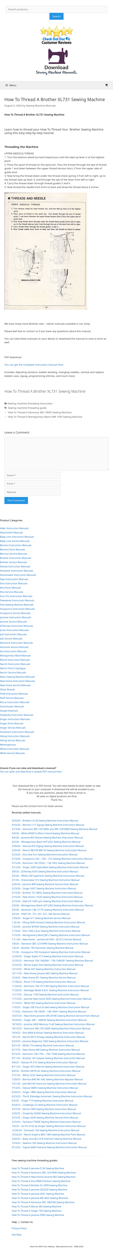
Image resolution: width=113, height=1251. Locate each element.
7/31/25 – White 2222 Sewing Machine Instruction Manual (43, 1075)
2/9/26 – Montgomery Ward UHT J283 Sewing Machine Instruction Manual (52, 905)
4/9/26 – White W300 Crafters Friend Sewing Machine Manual (45, 833)
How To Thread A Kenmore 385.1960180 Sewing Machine (43, 1202)
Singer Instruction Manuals (15, 719)
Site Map (16, 1234)
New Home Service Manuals (15, 685)
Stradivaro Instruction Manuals (17, 732)
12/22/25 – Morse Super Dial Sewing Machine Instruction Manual (47, 964)
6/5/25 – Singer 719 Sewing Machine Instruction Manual (42, 1100)
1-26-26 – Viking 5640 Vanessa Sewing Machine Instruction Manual (48, 922)
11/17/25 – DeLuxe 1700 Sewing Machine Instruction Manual (45, 994)
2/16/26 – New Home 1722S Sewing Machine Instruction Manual (47, 897)
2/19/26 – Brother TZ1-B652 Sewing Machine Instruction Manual (47, 892)
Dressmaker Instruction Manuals (18, 575)
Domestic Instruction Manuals (16, 570)
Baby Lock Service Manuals (15, 541)
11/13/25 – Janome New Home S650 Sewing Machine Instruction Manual (51, 998)
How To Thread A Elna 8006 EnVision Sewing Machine (41, 1181)
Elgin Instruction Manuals (14, 579)
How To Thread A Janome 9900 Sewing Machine (38, 1215)
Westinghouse (8, 744)
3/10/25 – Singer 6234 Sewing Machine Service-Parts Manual (45, 1117)
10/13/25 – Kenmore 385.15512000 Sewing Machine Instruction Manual (51, 1028)
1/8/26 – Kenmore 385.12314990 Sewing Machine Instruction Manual (50, 943)
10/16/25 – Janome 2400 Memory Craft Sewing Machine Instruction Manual (53, 1024)
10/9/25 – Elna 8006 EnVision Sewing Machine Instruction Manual (48, 1032)
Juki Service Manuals (11, 638)
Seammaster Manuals (12, 706)
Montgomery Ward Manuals (15, 655)
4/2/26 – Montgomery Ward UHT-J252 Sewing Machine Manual (46, 841)
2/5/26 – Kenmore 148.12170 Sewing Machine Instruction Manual (48, 909)
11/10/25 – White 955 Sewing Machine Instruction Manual (43, 1003)
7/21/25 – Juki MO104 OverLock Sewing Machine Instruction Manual (49, 1083)
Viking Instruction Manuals (15, 736)
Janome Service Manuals (13, 621)
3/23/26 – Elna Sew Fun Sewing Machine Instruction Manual (44, 854)
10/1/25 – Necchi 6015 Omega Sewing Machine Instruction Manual (48, 1037)
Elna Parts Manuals (10, 587)
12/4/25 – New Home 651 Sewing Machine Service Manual (43, 977)
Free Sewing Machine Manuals (16, 604)
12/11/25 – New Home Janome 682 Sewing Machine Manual (44, 973)
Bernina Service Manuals (13, 553)
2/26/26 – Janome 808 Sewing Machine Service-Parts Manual (45, 884)
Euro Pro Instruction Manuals (16, 596)
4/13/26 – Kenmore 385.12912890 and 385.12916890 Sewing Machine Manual (54, 829)
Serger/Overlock (9, 710)
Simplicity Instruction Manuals (16, 715)
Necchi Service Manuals (13, 672)
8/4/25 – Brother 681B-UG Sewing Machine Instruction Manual (46, 1071)
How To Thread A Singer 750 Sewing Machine (36, 1210)
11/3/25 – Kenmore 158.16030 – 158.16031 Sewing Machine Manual (49, 1011)
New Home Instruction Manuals (17, 681)
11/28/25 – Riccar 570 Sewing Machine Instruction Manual (43, 981)
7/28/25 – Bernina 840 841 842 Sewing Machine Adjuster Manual (47, 1079)
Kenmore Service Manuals (14, 647)
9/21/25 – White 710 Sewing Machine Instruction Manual (43, 1045)
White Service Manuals (12, 753)
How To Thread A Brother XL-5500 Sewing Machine (40, 1185)
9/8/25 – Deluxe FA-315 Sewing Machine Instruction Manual (44, 1062)
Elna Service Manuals (11, 592)
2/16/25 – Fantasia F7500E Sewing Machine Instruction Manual (46, 1121)
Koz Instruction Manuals (13, 651)
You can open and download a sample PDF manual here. (31, 771)
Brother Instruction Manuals (15, 558)
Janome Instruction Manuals (15, 617)
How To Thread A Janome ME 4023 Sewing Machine (40, 1198)
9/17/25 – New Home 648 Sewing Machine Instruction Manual (46, 1049)
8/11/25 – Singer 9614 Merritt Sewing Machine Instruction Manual (48, 1066)
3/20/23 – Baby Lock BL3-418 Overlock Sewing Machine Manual (46, 1138)
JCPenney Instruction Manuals (16, 625)
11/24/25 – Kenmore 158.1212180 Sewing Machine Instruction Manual (50, 986)
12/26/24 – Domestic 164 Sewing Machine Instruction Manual (45, 1130)
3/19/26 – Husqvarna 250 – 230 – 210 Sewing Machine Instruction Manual (52, 858)
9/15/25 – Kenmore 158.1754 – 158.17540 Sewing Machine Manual (48, 1054)
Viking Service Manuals (12, 740)
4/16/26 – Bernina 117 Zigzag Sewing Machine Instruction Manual (48, 824)
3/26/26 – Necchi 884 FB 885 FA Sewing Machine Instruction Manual (49, 850)
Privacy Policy (19, 1228)
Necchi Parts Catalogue (13, 668)
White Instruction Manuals (14, 749)
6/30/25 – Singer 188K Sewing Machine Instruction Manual (44, 1092)
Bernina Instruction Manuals (15, 545)
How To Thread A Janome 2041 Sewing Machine (38, 1193)
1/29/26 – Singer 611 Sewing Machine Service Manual (41, 918)
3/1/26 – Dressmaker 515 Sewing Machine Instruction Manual (45, 880)
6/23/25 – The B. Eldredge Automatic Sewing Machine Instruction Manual (52, 1096)
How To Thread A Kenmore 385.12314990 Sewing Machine (44, 1172)
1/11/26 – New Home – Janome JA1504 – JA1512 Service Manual (46, 939)
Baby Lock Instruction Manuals (17, 536)
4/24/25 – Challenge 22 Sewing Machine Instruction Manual (44, 1104)
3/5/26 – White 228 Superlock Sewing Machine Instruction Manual (48, 875)
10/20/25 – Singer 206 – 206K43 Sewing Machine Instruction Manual (49, 1020)
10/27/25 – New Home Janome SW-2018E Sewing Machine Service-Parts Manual (55, 1015)
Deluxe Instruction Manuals (15, 566)
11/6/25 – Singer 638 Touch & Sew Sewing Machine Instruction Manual (50, 1007)
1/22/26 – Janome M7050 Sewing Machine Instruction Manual (45, 926)
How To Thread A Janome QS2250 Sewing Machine (39, 1189)
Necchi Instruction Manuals (15, 664)
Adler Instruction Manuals (14, 528)
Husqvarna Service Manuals (15, 613)
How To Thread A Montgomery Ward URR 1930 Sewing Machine (45, 416)
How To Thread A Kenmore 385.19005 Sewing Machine (40, 412)
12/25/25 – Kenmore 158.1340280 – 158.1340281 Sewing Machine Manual (52, 960)
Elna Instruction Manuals (14, 583)
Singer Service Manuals (13, 727)
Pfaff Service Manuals (12, 698)
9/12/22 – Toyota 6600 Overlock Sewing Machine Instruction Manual (49, 1147)
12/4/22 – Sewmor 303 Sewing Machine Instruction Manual (44, 1143)
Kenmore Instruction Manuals (16, 642)
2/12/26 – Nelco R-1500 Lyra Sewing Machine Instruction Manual (47, 901)
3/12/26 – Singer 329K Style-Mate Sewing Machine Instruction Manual (50, 867)
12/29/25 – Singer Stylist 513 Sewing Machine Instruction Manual (47, 956)
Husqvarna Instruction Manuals (17, 609)
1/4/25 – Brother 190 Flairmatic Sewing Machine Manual (42, 947)
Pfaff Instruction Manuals (14, 693)
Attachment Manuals (11, 532)
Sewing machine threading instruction (30, 403)
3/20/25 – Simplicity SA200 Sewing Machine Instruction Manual (46, 1113)
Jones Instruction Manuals (14, 630)
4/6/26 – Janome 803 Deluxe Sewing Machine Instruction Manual (47, 837)
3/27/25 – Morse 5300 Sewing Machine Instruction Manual (44, 1109)
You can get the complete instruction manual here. (34, 364)
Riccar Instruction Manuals (14, 702)
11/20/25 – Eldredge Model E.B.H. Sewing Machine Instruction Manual (50, 990)
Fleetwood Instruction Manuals (17, 600)
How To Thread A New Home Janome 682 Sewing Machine (43, 1176)
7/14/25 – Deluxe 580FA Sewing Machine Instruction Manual (45, 1087)
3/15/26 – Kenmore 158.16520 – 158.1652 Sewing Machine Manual (48, 863)
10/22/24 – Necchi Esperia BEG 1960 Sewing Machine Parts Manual (48, 1134)
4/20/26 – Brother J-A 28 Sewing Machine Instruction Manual (45, 820)
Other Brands (7, 689)
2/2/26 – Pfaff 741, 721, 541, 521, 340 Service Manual (41, 914)
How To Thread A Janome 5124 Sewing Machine (38, 1168)
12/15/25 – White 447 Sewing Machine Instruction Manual (43, 969)
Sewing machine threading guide (27, 407)
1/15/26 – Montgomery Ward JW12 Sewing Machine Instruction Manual (51, 935)
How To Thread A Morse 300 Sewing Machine (36, 1206)
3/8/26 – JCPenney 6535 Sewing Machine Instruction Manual (45, 871)
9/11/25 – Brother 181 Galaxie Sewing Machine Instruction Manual (48, 1058)
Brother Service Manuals (13, 562)
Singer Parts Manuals (11, 723)
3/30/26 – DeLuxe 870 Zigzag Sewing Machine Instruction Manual (48, 846)
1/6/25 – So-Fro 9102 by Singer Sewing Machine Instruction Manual (48, 1126)
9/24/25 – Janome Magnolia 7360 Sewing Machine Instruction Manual (50, 1041)
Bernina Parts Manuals (12, 549)
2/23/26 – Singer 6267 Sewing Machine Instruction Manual (44, 888)
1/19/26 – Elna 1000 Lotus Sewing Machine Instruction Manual (46, 931)
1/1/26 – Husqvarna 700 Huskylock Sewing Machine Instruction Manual (51, 952)
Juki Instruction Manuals (13, 634)
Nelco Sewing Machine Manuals (17, 676)
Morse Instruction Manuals (15, 659)
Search (56, 16)
